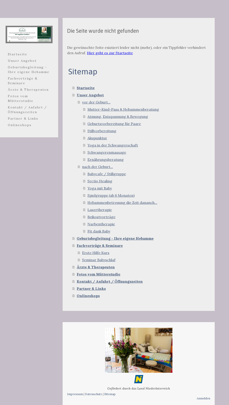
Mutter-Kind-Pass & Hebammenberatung (123, 109)
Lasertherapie (99, 209)
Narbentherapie (101, 224)
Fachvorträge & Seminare (23, 80)
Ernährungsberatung (105, 159)
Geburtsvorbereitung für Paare (114, 123)
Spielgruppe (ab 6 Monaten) (111, 195)
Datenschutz (93, 394)
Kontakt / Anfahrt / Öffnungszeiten (27, 109)
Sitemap (110, 394)
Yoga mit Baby (99, 188)
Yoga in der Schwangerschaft (112, 145)
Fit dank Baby (98, 231)
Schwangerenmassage (106, 152)
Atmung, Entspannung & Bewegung (117, 116)
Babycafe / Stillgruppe (106, 174)
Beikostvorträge (101, 217)
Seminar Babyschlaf (98, 260)
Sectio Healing (99, 181)
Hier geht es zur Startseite (110, 53)
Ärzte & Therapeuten (28, 90)
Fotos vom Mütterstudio (20, 98)
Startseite (17, 54)
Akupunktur (97, 138)
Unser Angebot (22, 61)
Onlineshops (20, 125)
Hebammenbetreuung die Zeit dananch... (122, 202)
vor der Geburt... (96, 102)
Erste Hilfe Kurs (95, 252)
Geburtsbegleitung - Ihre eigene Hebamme (28, 69)
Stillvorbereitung (101, 131)
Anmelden (203, 398)
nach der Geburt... (97, 166)
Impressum (75, 394)
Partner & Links (23, 118)
